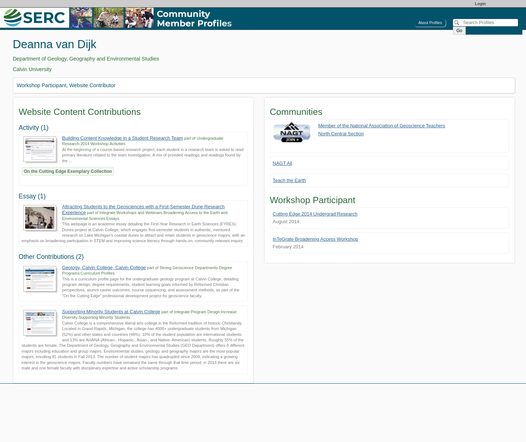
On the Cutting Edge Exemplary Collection (68, 171)
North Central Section (340, 133)
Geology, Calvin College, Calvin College (104, 267)
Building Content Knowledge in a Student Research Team (122, 138)
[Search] (485, 22)
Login (480, 3)
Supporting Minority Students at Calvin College (111, 311)
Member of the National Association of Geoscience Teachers (381, 125)
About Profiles (430, 23)
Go (459, 30)
